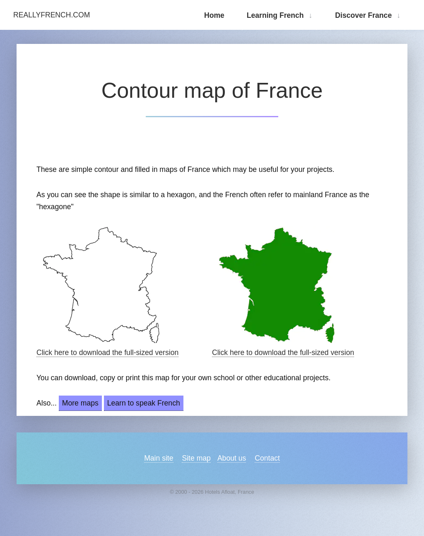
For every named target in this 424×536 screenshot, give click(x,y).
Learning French (275, 15)
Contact (267, 458)
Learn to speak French (143, 403)
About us (231, 458)
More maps (80, 403)
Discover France (363, 15)
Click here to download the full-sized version (107, 352)
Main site (158, 458)
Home (214, 15)
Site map (196, 458)
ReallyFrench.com (51, 15)
